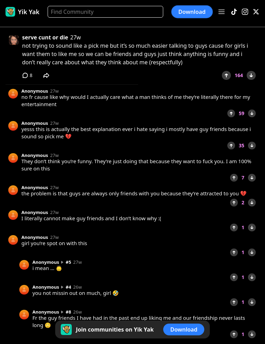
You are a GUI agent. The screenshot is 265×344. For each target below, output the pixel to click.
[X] (256, 12)
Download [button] (192, 12)
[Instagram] (245, 12)
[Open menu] (221, 12)
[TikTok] (233, 12)
